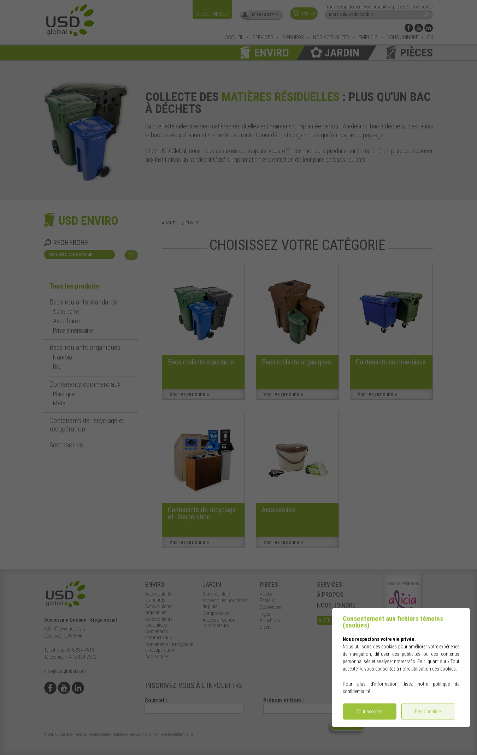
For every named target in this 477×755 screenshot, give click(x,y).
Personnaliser (428, 715)
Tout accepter (370, 715)
